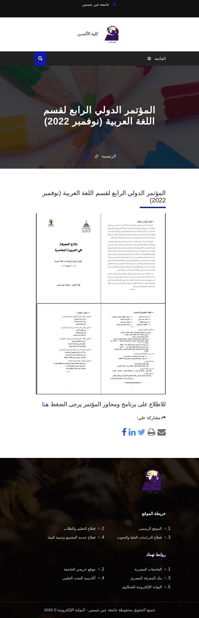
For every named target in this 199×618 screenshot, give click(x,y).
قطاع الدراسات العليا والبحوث (141, 537)
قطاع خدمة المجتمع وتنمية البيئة (74, 537)
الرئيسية (109, 156)
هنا (45, 404)
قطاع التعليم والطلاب (82, 528)
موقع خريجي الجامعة (82, 569)
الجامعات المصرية (150, 569)
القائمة (157, 58)
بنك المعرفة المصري (148, 578)
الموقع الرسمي (152, 528)
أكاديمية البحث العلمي (81, 578)
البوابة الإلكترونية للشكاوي (144, 587)
